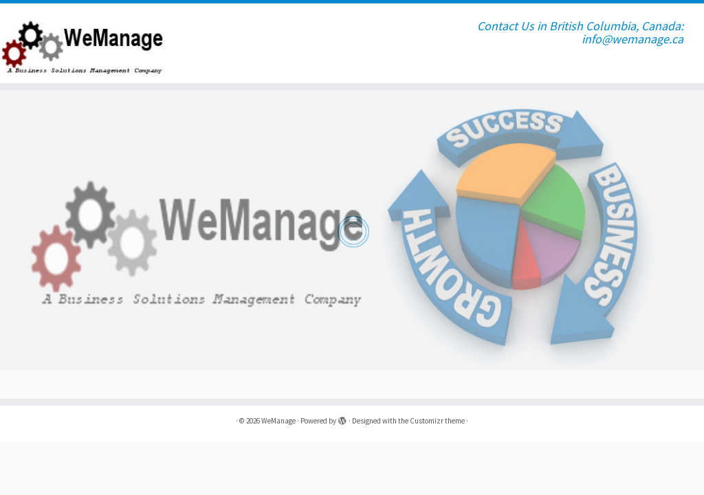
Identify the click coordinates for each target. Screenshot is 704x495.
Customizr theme (437, 421)
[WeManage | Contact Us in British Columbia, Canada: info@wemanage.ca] (82, 43)
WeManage (278, 421)
